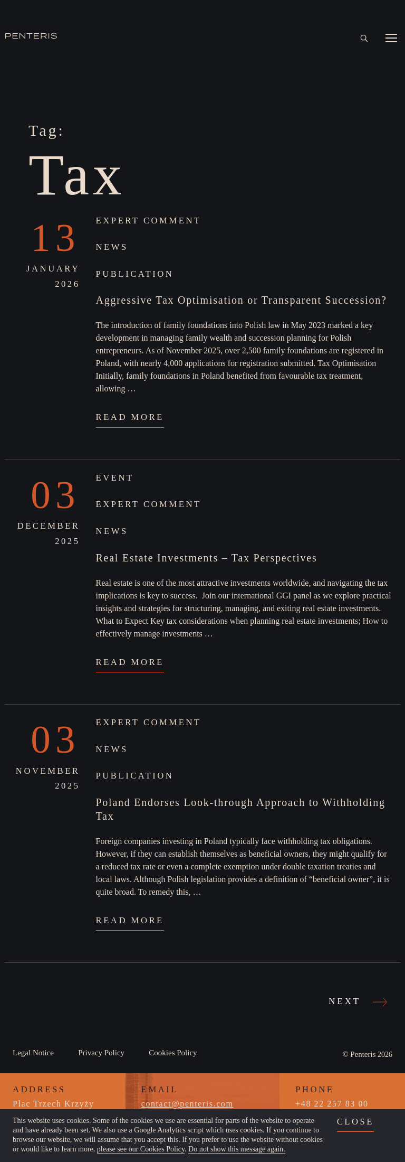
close (355, 1122)
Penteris (362, 1054)
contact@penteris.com (187, 1103)
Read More (130, 417)
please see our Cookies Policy (141, 1149)
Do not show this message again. (236, 1149)
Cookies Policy (173, 1052)
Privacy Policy (101, 1052)
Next (356, 1001)
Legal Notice (33, 1052)
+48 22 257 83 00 (331, 1103)
